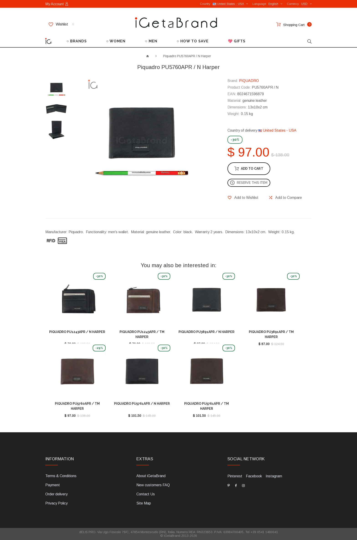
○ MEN (151, 41)
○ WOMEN (116, 41)
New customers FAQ (153, 485)
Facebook (254, 476)
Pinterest (234, 476)
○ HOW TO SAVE (193, 41)
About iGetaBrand (151, 476)
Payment (52, 485)
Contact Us (145, 494)
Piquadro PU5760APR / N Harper (187, 56)
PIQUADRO (249, 81)
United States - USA (277, 130)
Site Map (143, 503)
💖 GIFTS (236, 41)
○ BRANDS (77, 41)
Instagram (274, 476)
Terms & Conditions (60, 476)
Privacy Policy (56, 503)
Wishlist (61, 24)
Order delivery (56, 494)
